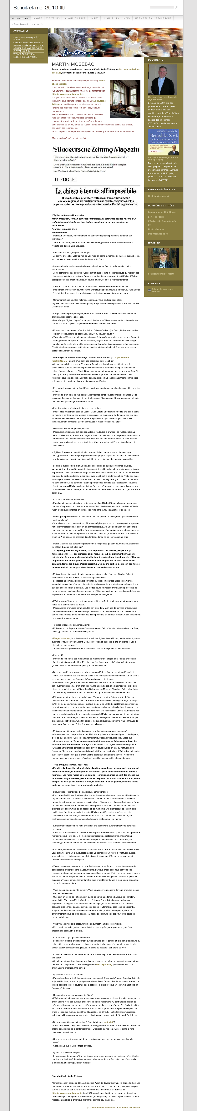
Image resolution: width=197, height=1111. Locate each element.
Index (127, 18)
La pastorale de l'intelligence (162, 212)
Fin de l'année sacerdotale (28, 45)
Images (38, 18)
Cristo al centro (156, 229)
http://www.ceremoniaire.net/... (67, 94)
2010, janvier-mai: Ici (158, 196)
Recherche (163, 18)
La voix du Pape (75, 18)
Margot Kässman (61, 638)
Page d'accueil (21, 24)
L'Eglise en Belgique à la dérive (26, 39)
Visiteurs (53, 18)
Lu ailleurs (111, 18)
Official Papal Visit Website (28, 43)
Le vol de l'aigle (156, 217)
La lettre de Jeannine (25, 57)
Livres (94, 18)
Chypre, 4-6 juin (21, 51)
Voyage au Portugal (24, 54)
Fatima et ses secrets (129, 1107)
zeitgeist (108, 1022)
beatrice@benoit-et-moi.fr (161, 274)
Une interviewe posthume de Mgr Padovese (162, 98)
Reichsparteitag (104, 964)
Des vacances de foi (158, 234)
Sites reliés (143, 18)
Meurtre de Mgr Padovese (27, 48)
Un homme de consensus (102, 1107)
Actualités (20, 18)
